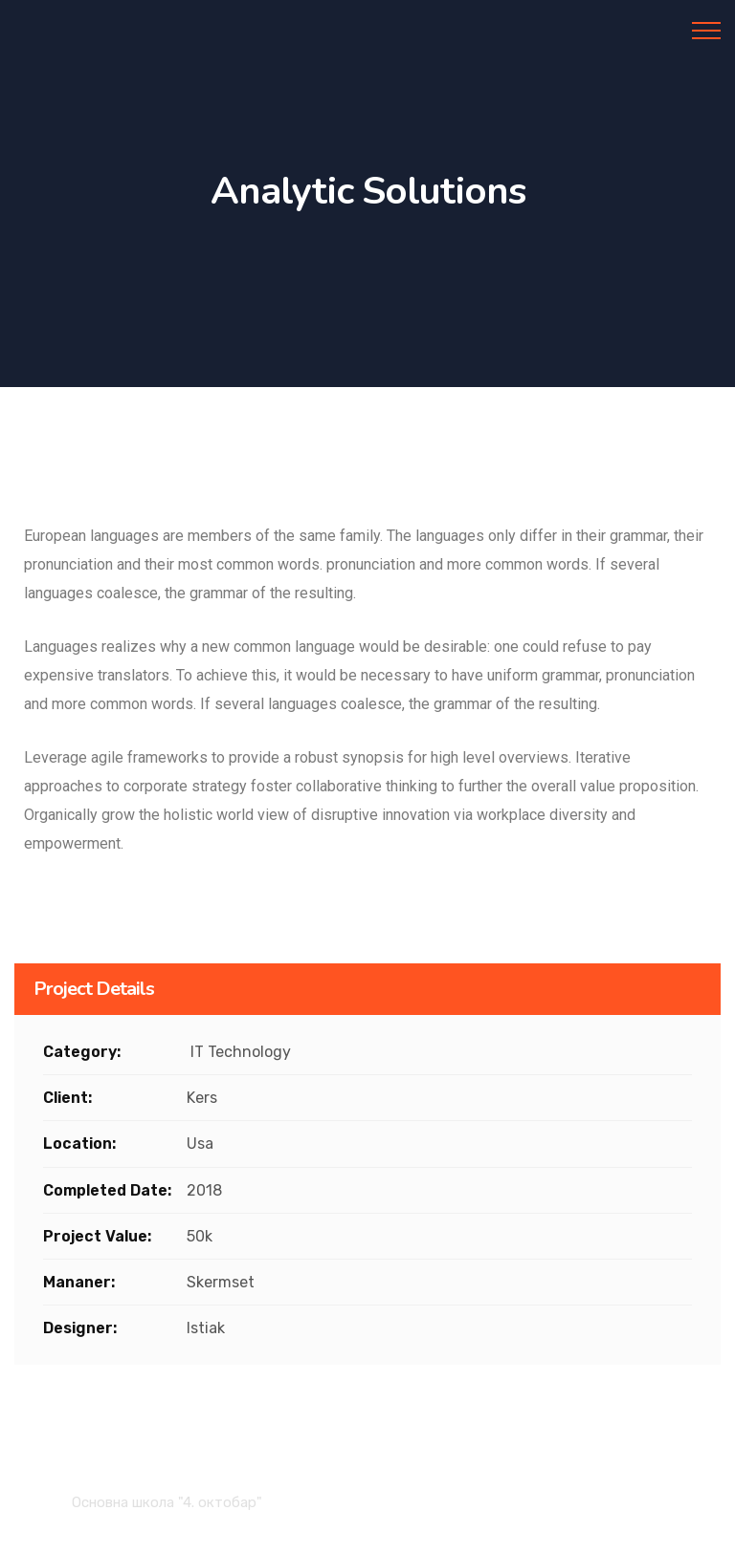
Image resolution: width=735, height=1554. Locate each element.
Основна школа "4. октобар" (167, 1502)
